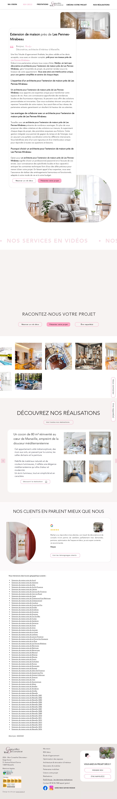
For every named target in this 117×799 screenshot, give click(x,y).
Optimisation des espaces (53, 759)
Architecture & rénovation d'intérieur (57, 762)
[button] (42, 4)
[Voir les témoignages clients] (65, 555)
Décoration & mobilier (51, 766)
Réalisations (47, 776)
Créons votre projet (50, 773)
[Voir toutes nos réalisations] (58, 422)
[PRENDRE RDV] (97, 770)
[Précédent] (3, 461)
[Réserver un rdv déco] (24, 181)
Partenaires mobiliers (51, 769)
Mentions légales (9, 768)
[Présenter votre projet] (49, 181)
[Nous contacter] (113, 387)
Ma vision (46, 749)
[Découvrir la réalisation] (35, 482)
